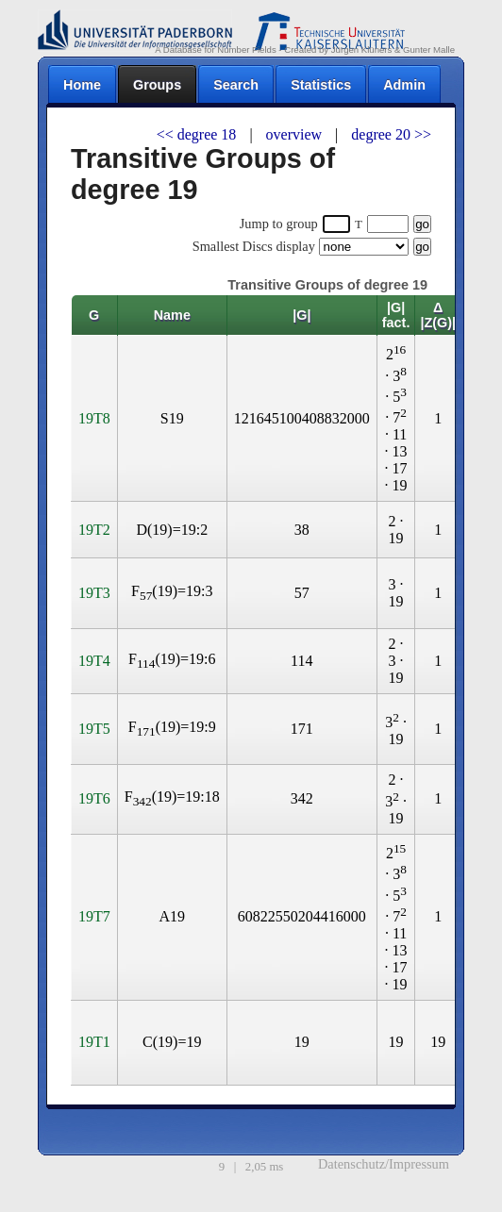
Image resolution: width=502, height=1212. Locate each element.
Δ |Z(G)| (438, 315)
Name (172, 315)
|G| (301, 315)
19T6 (94, 798)
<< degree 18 (199, 134)
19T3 (94, 593)
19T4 (94, 661)
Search (236, 84)
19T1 (94, 1042)
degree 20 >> (391, 134)
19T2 (94, 530)
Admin (404, 84)
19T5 (94, 729)
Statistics (321, 84)
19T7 (94, 916)
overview (296, 134)
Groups (157, 84)
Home (82, 84)
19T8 (94, 418)
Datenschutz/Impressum (383, 1163)
